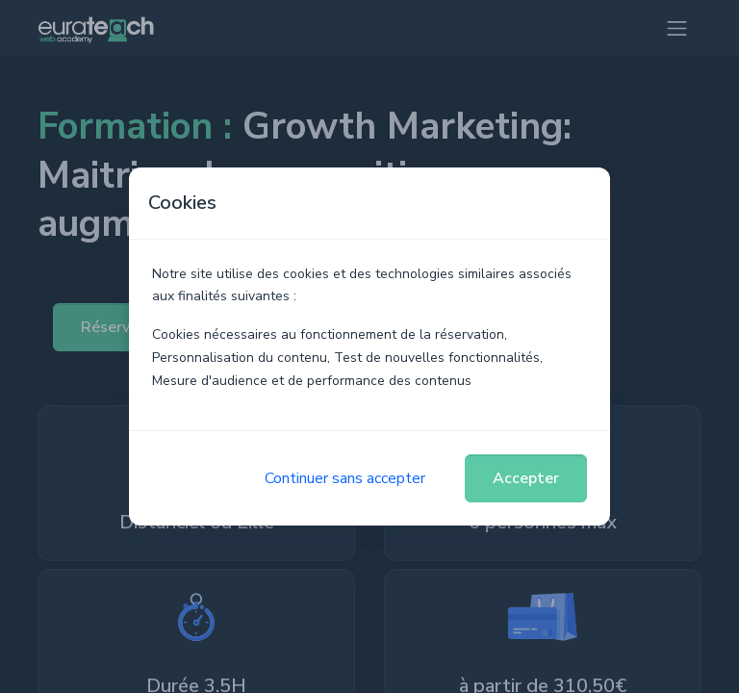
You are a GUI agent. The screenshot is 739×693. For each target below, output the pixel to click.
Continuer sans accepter (345, 478)
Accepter (526, 478)
